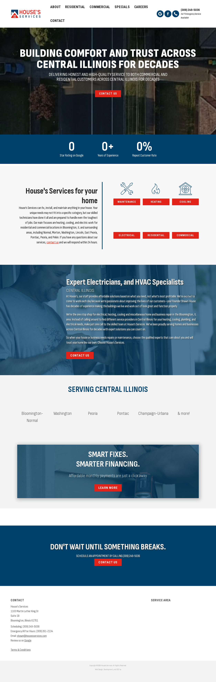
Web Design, (99, 669)
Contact (57, 21)
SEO (118, 669)
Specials (122, 7)
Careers (141, 7)
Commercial (100, 7)
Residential (75, 7)
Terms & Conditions (21, 650)
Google (27, 640)
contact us (53, 242)
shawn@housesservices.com (32, 636)
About (55, 7)
